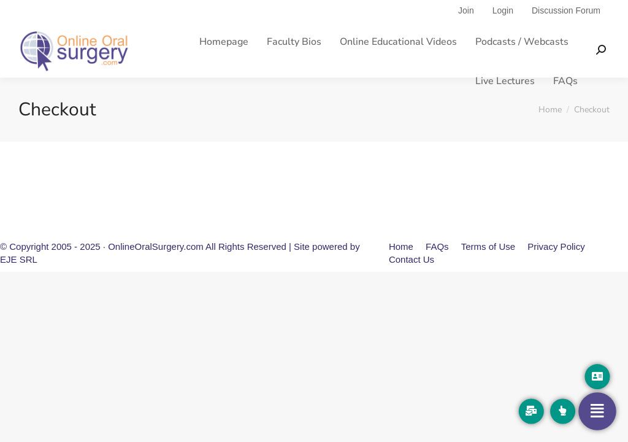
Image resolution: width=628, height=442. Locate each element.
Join (466, 33)
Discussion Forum (566, 33)
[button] (597, 376)
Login (502, 33)
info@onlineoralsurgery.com (309, 11)
